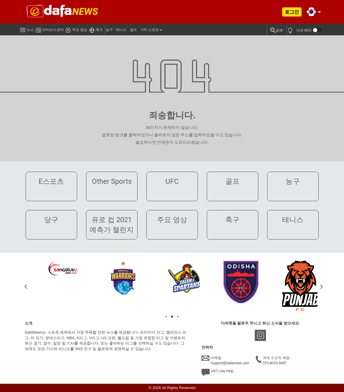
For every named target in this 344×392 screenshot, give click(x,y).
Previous (22, 286)
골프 (133, 30)
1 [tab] (166, 317)
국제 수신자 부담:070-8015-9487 (273, 360)
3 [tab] (178, 317)
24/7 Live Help (217, 372)
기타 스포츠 (149, 30)
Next (322, 286)
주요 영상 (76, 29)
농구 (109, 30)
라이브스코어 (50, 28)
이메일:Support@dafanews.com (225, 360)
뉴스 (27, 28)
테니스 (121, 30)
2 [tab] (172, 317)
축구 (96, 29)
